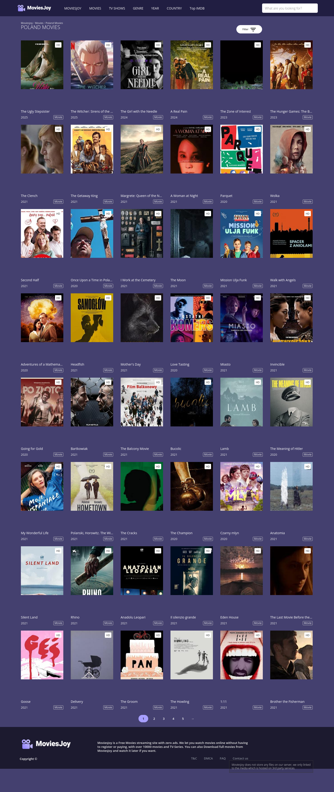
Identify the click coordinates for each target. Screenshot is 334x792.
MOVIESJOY (72, 8)
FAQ (223, 758)
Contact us (240, 758)
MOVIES (95, 8)
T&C (194, 758)
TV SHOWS (117, 8)
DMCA (208, 758)
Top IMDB (197, 8)
